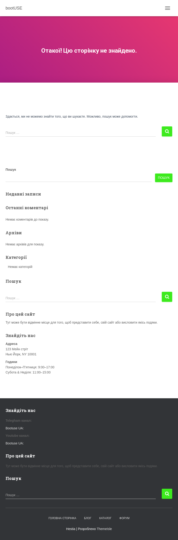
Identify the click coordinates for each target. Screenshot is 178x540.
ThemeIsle (104, 529)
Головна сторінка (62, 518)
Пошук (11, 169)
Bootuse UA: (15, 428)
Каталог (105, 518)
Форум (124, 518)
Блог (88, 518)
